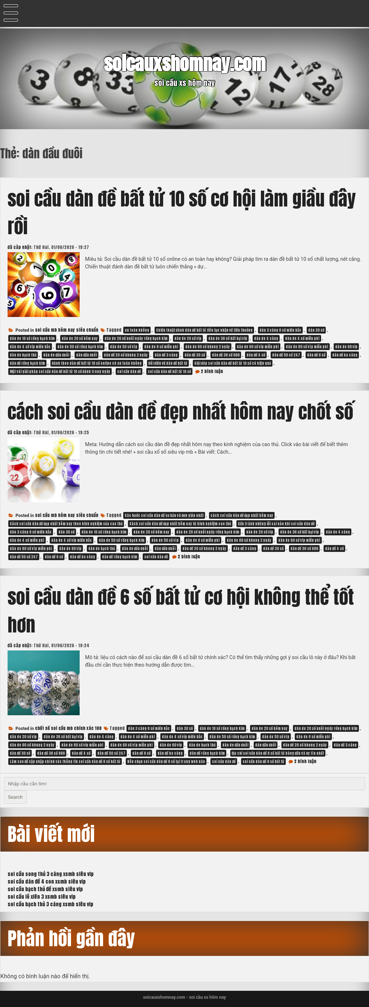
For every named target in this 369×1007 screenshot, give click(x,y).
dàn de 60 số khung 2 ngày (207, 346)
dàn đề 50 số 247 (286, 355)
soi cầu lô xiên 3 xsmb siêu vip (42, 897)
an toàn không (137, 330)
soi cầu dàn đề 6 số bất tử (263, 761)
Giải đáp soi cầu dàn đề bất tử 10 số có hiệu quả (232, 363)
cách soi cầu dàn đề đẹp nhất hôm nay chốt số (180, 412)
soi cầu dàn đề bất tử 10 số (169, 371)
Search (15, 797)
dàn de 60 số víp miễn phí (307, 346)
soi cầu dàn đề (129, 371)
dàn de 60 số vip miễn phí (258, 346)
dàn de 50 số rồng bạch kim (80, 346)
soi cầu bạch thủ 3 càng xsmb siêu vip (50, 904)
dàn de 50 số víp (123, 346)
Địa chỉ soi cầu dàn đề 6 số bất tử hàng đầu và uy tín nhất (278, 753)
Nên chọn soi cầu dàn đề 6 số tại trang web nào (166, 761)
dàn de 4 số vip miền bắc (30, 346)
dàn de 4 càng (266, 338)
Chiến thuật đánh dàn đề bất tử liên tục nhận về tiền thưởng (204, 330)
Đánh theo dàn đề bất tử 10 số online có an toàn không (97, 363)
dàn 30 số (316, 330)
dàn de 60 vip (346, 346)
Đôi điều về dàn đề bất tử (167, 363)
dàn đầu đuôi (86, 355)
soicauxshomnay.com (185, 63)
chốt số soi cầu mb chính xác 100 (68, 728)
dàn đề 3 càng (166, 355)
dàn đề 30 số (194, 355)
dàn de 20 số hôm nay (80, 338)
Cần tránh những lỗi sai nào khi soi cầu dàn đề (276, 523)
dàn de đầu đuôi (56, 355)
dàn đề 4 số (255, 355)
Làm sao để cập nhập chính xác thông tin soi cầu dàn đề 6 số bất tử (65, 761)
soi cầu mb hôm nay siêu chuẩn (66, 330)
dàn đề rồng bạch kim (27, 363)
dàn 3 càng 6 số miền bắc (280, 330)
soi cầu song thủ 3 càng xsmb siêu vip (51, 874)
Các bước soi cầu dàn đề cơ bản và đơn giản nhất (164, 515)
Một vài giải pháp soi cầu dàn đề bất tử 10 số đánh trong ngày (60, 371)
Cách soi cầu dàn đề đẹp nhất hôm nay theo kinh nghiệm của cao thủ (66, 523)
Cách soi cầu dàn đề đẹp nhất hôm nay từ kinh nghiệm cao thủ (180, 523)
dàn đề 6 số (316, 355)
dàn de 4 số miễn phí (302, 338)
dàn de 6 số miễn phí (161, 346)
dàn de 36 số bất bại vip (227, 338)
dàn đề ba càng (344, 355)
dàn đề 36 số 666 (226, 355)
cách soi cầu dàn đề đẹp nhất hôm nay (241, 515)
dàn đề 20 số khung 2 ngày (126, 355)
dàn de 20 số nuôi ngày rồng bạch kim (136, 338)
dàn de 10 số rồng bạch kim (32, 338)
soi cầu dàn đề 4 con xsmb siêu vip (47, 881)
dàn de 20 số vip (187, 338)
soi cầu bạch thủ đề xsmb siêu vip (45, 889)
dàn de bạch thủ (23, 355)
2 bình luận (212, 371)
